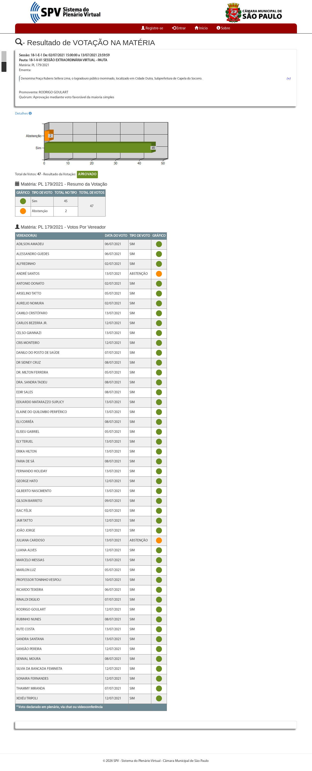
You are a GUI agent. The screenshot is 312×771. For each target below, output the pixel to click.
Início (201, 28)
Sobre (223, 28)
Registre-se (152, 28)
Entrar (179, 28)
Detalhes (23, 114)
